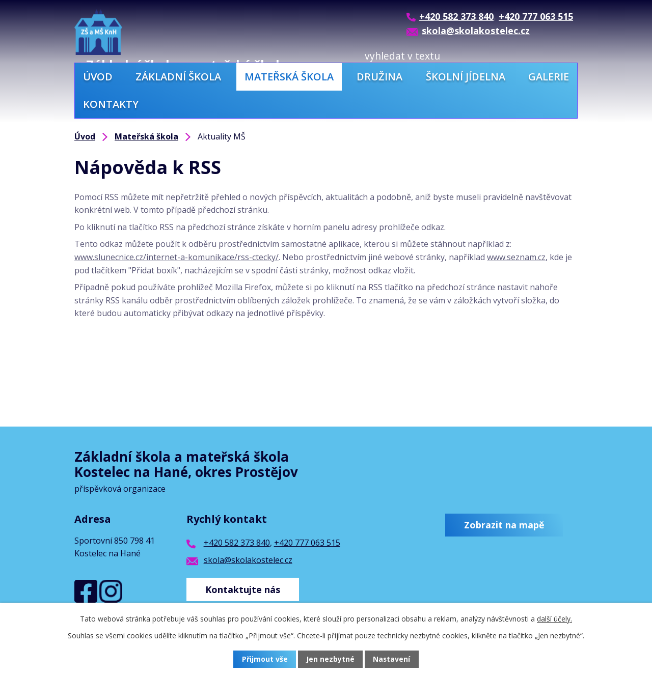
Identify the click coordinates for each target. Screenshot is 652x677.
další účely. (554, 619)
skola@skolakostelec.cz (248, 560)
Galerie (548, 76)
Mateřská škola (289, 76)
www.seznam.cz (516, 257)
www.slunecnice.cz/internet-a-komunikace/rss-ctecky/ (176, 257)
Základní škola (178, 76)
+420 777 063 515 (307, 542)
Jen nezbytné (330, 659)
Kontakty (111, 104)
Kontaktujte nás (243, 589)
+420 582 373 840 (237, 542)
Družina (379, 76)
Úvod (98, 76)
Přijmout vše (265, 659)
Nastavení (392, 659)
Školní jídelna (465, 76)
